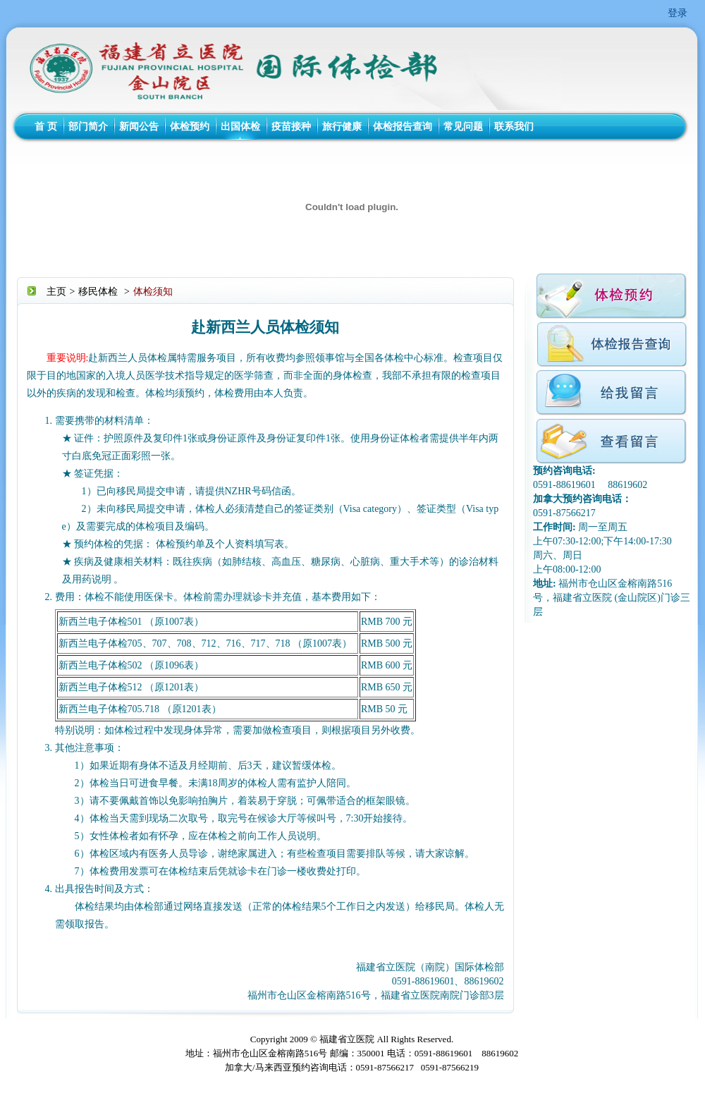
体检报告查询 (402, 126)
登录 (677, 13)
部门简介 (88, 126)
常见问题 (463, 126)
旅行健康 (342, 126)
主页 (56, 291)
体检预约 (189, 126)
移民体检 (98, 291)
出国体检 (240, 126)
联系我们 (514, 126)
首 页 (46, 126)
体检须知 (153, 291)
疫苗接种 (291, 126)
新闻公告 (139, 126)
